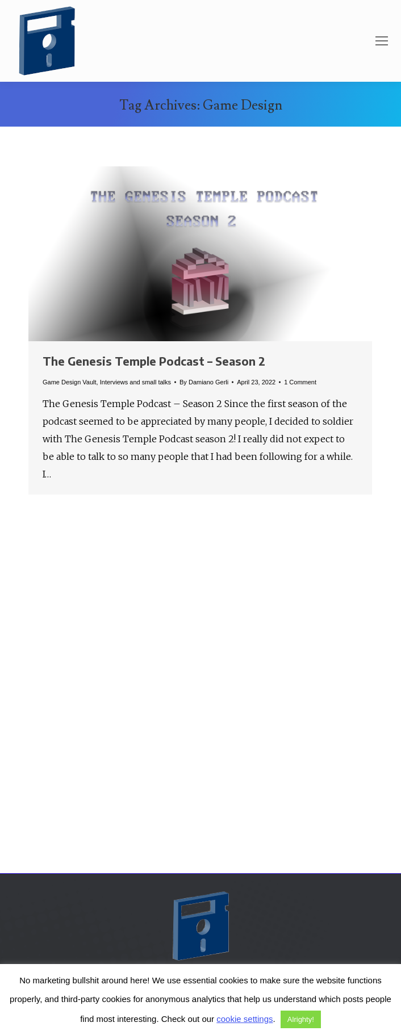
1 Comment (300, 382)
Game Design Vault (70, 382)
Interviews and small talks (135, 382)
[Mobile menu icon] (382, 41)
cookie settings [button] (244, 1019)
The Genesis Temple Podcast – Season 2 (154, 361)
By (203, 382)
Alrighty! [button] (300, 1019)
